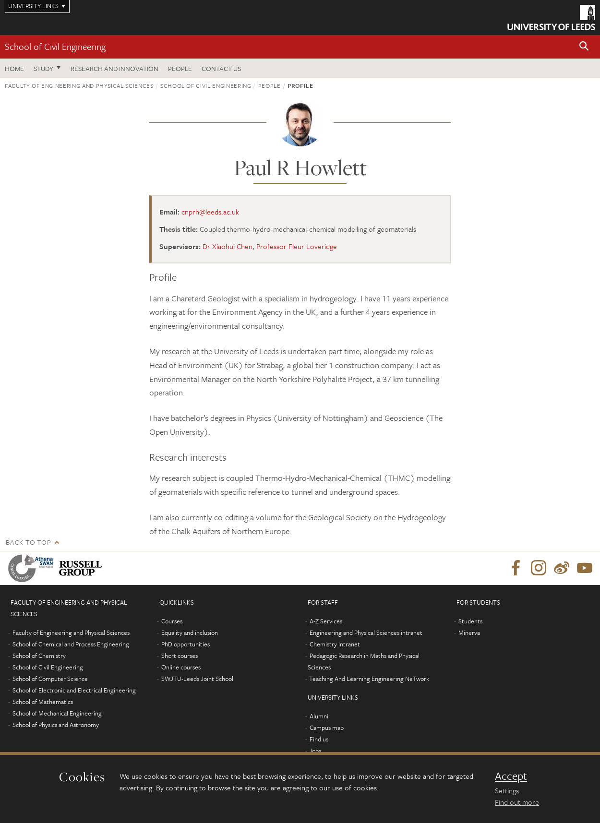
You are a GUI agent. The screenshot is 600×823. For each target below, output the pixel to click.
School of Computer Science (50, 678)
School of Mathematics (42, 701)
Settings (507, 790)
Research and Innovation (114, 68)
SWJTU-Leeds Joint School (197, 678)
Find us (319, 739)
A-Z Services (326, 621)
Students (470, 621)
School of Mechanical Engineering (57, 713)
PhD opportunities (185, 644)
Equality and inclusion (189, 632)
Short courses (179, 655)
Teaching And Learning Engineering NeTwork (369, 678)
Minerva (469, 632)
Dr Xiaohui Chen (227, 246)
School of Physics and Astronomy (55, 724)
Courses (171, 621)
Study (43, 68)
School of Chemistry (39, 655)
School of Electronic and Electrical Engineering (74, 690)
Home (14, 68)
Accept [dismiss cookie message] (511, 776)
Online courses (181, 667)
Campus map (327, 727)
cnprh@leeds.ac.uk (210, 211)
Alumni (319, 716)
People (180, 68)
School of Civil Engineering (55, 46)
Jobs (315, 750)
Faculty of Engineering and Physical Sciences (79, 85)
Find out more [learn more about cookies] (517, 802)
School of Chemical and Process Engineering (70, 644)
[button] (584, 47)
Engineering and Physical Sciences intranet (366, 632)
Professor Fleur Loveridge (296, 246)
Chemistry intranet (335, 644)
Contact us (221, 68)
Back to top (28, 542)
